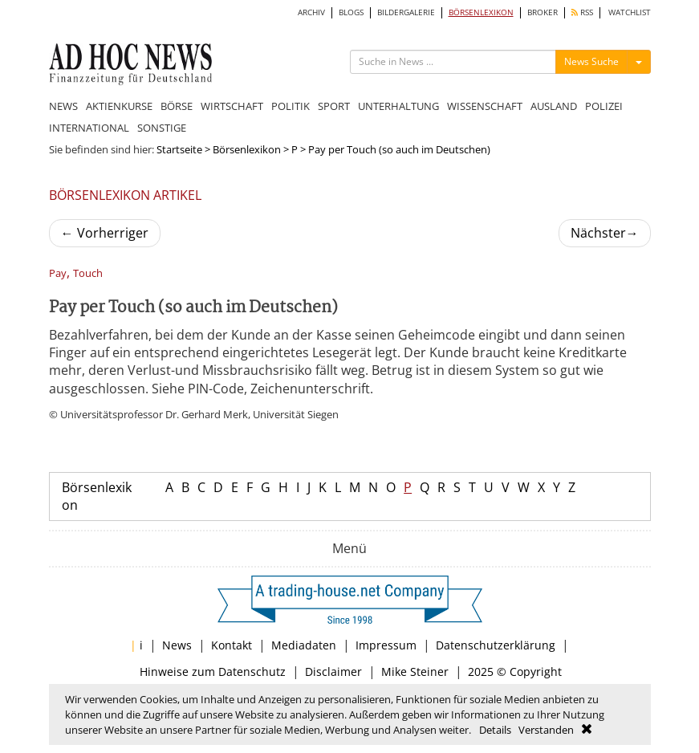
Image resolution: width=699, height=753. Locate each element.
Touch (88, 273)
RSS (582, 12)
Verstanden (546, 729)
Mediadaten (303, 645)
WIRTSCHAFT (232, 106)
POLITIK (290, 106)
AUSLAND (553, 106)
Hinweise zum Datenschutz (213, 671)
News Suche (591, 61)
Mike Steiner (415, 671)
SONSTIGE (161, 127)
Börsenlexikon (247, 149)
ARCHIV (311, 12)
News (177, 645)
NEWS (63, 106)
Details (495, 729)
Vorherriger (104, 233)
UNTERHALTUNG (398, 106)
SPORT (334, 106)
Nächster (605, 233)
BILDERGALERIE (406, 12)
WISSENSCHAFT (484, 106)
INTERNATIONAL (89, 127)
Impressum (386, 645)
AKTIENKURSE (119, 106)
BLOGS (351, 12)
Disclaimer (333, 671)
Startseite (179, 149)
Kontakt (231, 645)
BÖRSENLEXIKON (481, 12)
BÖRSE (177, 106)
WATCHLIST (629, 12)
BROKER (542, 12)
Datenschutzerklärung (495, 645)
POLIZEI (604, 106)
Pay (58, 273)
